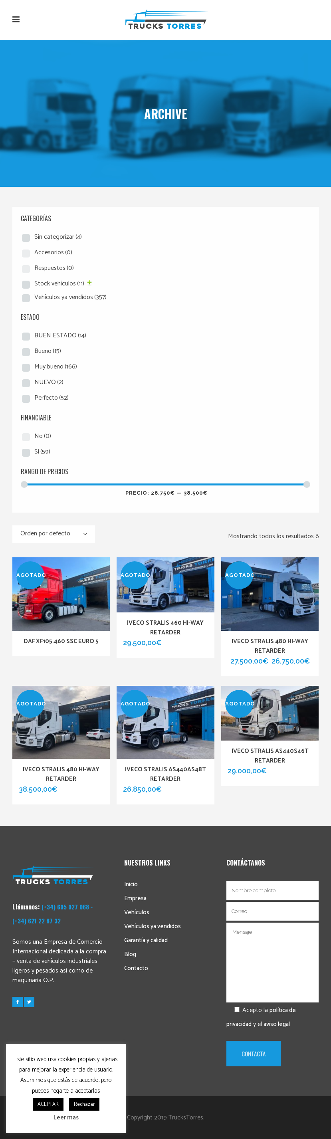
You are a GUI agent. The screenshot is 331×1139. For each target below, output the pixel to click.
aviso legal (277, 1024)
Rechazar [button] (84, 1104)
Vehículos (136, 912)
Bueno (47, 351)
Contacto (136, 968)
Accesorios (53, 252)
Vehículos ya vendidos (70, 297)
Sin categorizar (58, 237)
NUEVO (48, 382)
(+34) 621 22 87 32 (36, 920)
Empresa (135, 898)
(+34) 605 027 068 (65, 906)
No (42, 436)
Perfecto (51, 397)
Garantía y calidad (146, 940)
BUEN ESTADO (60, 335)
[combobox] (53, 534)
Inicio (131, 884)
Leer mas (66, 1118)
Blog (130, 954)
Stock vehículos (59, 283)
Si (42, 451)
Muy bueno (55, 366)
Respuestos (54, 268)
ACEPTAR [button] (48, 1104)
